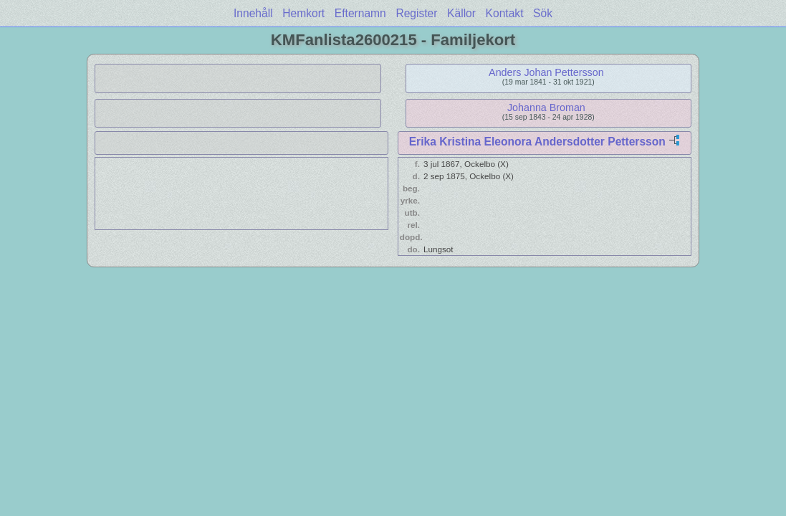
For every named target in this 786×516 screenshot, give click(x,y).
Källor (461, 13)
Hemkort (303, 13)
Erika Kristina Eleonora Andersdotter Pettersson (537, 141)
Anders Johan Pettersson (546, 72)
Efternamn (360, 13)
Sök (542, 13)
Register (416, 13)
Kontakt (505, 13)
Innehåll (253, 13)
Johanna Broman (546, 107)
